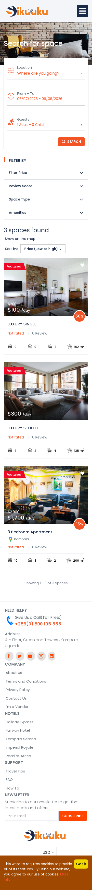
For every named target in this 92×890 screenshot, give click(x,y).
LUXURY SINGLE (22, 324)
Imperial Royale (19, 747)
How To (12, 788)
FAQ (9, 779)
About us (14, 672)
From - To (25, 93)
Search (71, 141)
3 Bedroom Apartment (30, 532)
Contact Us (16, 698)
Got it (81, 863)
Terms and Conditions (26, 681)
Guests (23, 119)
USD (48, 852)
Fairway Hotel (18, 730)
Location (24, 67)
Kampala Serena (21, 738)
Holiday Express (19, 721)
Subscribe (72, 816)
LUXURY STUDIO (23, 428)
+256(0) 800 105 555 (38, 624)
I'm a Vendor (17, 706)
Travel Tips (15, 771)
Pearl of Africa (18, 755)
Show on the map (20, 238)
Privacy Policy (18, 689)
